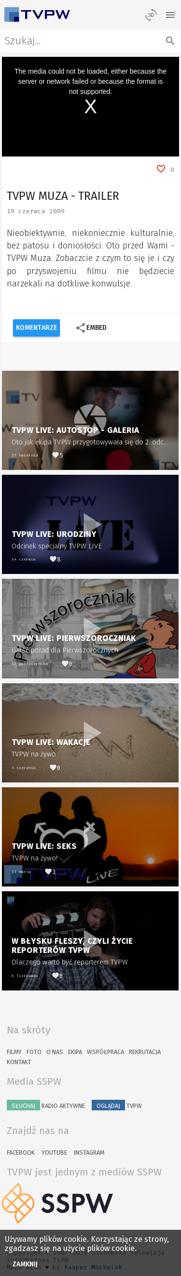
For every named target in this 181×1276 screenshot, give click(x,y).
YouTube (54, 1152)
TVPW (117, 1105)
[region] (91, 106)
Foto (34, 1051)
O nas (54, 1051)
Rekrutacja (145, 1051)
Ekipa (75, 1051)
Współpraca (105, 1051)
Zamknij (25, 1264)
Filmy (14, 1051)
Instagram (89, 1152)
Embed (91, 328)
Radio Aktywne (46, 1105)
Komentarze (36, 328)
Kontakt (19, 1062)
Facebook (21, 1152)
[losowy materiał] (151, 14)
